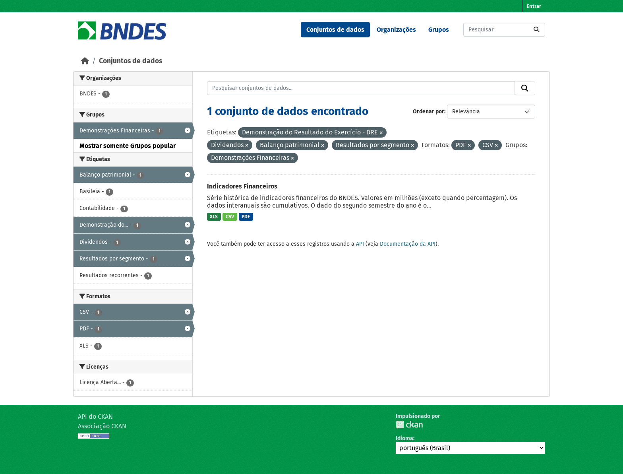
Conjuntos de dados (335, 29)
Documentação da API (407, 244)
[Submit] (536, 30)
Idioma (404, 438)
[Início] (85, 61)
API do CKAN (95, 416)
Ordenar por (428, 111)
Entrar (533, 6)
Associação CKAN (102, 426)
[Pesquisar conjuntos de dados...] (504, 30)
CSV (230, 217)
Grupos (438, 29)
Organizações (396, 29)
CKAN (409, 424)
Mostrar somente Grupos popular (127, 146)
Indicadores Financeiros (242, 186)
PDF (246, 217)
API (360, 244)
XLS (214, 217)
